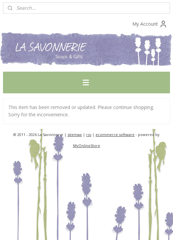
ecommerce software (115, 134)
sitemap (74, 134)
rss (88, 134)
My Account (149, 24)
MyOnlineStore (86, 145)
